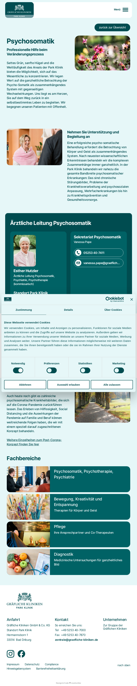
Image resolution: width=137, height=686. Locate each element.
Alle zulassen (111, 384)
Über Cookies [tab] (113, 309)
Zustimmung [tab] (24, 309)
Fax (57, 635)
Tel (57, 630)
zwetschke (76, 683)
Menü (117, 9)
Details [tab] (68, 309)
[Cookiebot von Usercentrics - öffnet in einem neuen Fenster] (108, 299)
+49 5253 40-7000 (73, 630)
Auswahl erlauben (68, 384)
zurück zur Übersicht (112, 27)
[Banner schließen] (131, 299)
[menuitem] (115, 627)
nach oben (124, 665)
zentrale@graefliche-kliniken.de (76, 639)
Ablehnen (25, 384)
